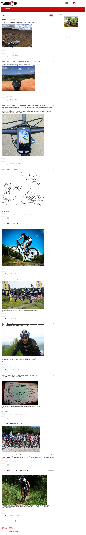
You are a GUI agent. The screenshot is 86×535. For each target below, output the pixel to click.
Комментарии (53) (9, 19)
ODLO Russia (6, 214)
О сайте (10, 527)
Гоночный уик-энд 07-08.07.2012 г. (17, 470)
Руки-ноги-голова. (12, 169)
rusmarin (39, 314)
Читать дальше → (5, 48)
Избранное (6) (68, 34)
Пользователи (6, 8)
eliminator (15, 314)
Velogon (10, 414)
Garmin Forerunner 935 (8, 96)
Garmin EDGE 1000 (7, 160)
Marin (5, 366)
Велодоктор (6, 461)
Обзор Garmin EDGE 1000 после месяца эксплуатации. (28, 105)
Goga (3, 169)
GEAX (10, 270)
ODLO (19, 270)
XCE (19, 314)
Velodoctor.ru (23, 270)
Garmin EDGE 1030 (23, 52)
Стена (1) (67, 30)
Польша (23, 366)
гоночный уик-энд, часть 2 (15, 423)
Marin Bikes (6, 314)
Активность (67, 37)
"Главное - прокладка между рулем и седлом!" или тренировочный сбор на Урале (20, 375)
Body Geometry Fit (12, 214)
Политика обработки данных (13, 531)
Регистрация (4, 528)
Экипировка (5, 22)
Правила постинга (12, 528)
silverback (21, 214)
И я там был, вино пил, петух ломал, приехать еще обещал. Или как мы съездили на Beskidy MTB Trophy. (23, 324)
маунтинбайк (8, 52)
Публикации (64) (68, 32)
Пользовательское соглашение (14, 532)
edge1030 (17, 52)
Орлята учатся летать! (14, 223)
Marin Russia (6, 270)
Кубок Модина (30, 314)
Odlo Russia (13, 366)
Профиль (67, 28)
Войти (3, 527)
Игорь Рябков (30, 214)
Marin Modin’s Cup (23, 314)
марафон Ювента (12, 461)
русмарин (35, 314)
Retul (18, 214)
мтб (4, 52)
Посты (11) (4, 19)
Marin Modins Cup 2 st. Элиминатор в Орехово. (21, 279)
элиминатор (11, 314)
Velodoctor (25, 214)
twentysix (13, 52)
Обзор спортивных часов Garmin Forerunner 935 (26, 61)
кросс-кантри (11, 512)
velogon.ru (43, 314)
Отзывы (14, 19)
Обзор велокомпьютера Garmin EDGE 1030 (24, 22)
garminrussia (29, 52)
